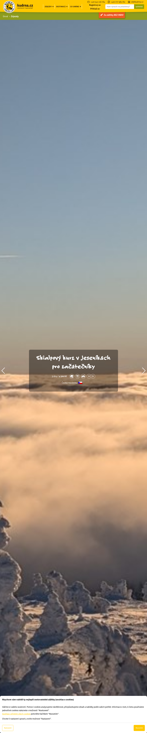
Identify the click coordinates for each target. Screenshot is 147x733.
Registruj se (95, 5)
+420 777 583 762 (118, 2)
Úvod (5, 16)
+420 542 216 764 (98, 2)
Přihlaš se (95, 8)
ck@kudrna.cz (137, 2)
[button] (3, 371)
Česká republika (69, 382)
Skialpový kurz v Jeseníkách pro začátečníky (73, 361)
